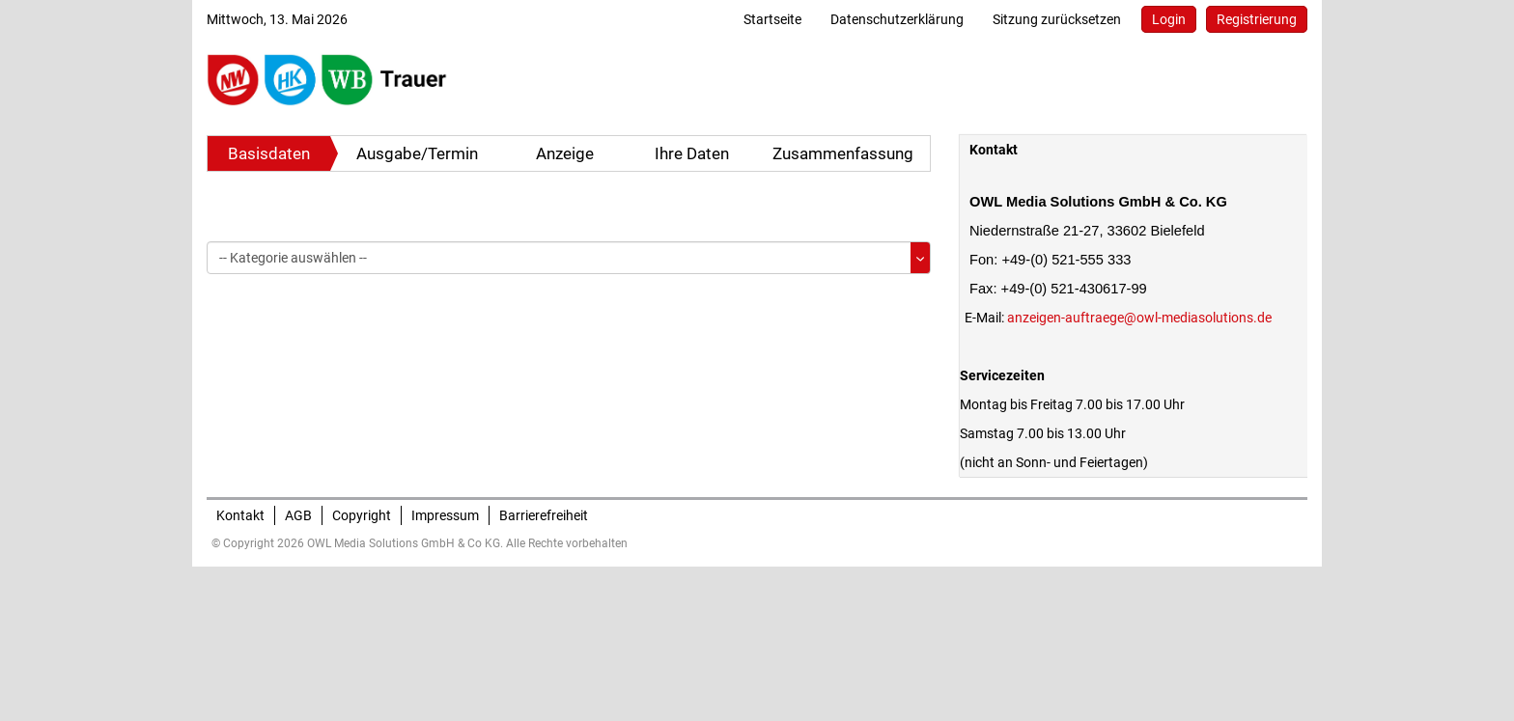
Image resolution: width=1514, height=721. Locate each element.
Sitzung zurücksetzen (1057, 19)
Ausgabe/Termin (417, 153)
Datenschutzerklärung (897, 19)
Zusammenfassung (842, 153)
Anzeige (565, 153)
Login (1169, 19)
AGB (298, 515)
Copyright (361, 515)
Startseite (772, 19)
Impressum (445, 515)
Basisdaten (269, 153)
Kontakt (240, 515)
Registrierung (1257, 19)
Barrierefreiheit (543, 515)
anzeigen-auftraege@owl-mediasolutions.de (1139, 317)
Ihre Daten (692, 153)
